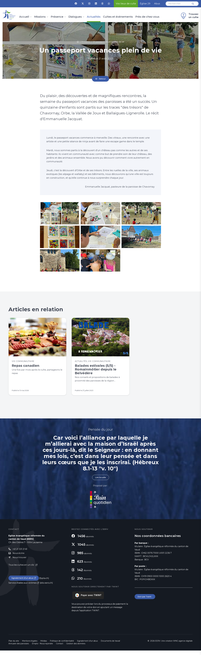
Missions (40, 16)
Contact (59, 648)
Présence (57, 16)
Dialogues (75, 16)
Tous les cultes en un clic (21, 570)
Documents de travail (110, 645)
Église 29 (145, 3)
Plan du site (13, 645)
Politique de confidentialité (62, 645)
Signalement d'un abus (23, 583)
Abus (157, 3)
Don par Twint (145, 601)
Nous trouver (19, 562)
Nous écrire (18, 558)
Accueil (24, 16)
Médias (43, 645)
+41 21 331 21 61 (20, 553)
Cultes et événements (118, 16)
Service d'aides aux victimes (22, 588)
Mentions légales (29, 645)
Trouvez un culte (189, 16)
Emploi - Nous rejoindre (42, 648)
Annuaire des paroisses (18, 648)
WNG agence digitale (183, 645)
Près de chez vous (147, 16)
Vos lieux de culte (126, 3)
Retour (102, 78)
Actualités (93, 16)
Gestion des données (75, 648)
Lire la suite (100, 482)
